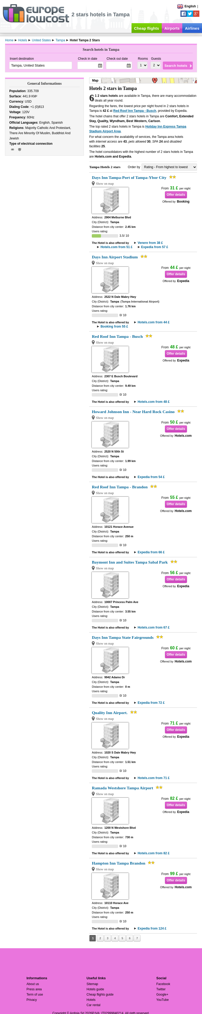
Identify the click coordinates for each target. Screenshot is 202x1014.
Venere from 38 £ (150, 243)
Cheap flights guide (100, 994)
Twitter (160, 989)
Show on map (105, 183)
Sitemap (92, 984)
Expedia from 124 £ (152, 928)
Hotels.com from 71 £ (153, 778)
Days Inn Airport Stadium (115, 257)
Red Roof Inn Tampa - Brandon (120, 487)
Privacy (32, 1000)
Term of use (35, 994)
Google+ (162, 994)
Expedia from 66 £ (151, 552)
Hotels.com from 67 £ (153, 627)
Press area (34, 989)
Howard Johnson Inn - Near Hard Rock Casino (133, 411)
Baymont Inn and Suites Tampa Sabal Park (130, 562)
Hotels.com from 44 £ (153, 322)
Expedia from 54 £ (151, 477)
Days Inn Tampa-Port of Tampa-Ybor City (129, 177)
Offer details (176, 195)
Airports (172, 28)
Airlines (192, 28)
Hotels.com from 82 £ (153, 853)
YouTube (162, 1000)
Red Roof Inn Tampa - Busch (134, 111)
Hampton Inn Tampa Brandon (118, 863)
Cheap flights (146, 28)
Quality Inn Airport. (110, 712)
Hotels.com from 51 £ (116, 247)
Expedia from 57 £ (154, 247)
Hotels (91, 1000)
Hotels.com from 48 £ (153, 402)
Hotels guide (95, 989)
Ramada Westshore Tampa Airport (122, 788)
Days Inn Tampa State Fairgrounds (123, 637)
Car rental (93, 1005)
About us (33, 984)
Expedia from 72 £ (151, 703)
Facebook (163, 984)
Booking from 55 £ (114, 326)
